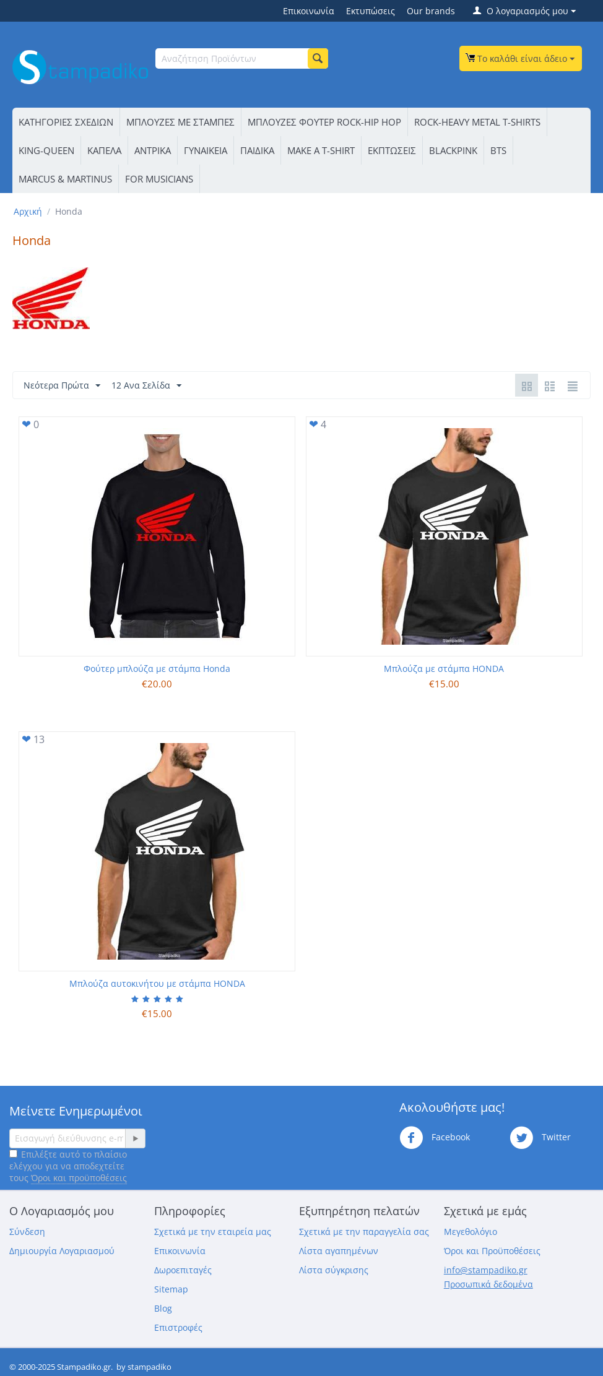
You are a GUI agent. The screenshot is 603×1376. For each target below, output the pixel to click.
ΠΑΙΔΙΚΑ (257, 150)
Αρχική (28, 211)
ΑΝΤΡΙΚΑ (152, 150)
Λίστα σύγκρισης (333, 1270)
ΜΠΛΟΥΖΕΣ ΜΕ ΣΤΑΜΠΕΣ (180, 122)
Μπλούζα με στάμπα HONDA (444, 668)
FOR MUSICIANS (159, 179)
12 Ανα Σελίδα (146, 385)
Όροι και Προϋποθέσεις (492, 1251)
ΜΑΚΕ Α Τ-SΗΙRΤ (321, 150)
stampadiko (149, 1366)
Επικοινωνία (308, 11)
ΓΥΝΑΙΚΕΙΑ (205, 150)
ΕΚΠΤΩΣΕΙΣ (392, 150)
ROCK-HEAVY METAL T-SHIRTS (477, 122)
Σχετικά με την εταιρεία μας (212, 1231)
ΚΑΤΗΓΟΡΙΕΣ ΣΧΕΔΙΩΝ (66, 122)
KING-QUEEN (46, 150)
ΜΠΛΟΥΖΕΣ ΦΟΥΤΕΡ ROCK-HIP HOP (324, 122)
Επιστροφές (178, 1327)
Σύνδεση (27, 1231)
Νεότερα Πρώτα (62, 385)
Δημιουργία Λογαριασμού (62, 1251)
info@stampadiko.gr (485, 1270)
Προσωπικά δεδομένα (488, 1284)
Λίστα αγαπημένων (338, 1251)
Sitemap (171, 1289)
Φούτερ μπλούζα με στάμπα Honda (157, 668)
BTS (498, 150)
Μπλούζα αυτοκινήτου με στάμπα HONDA (157, 983)
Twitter (540, 1138)
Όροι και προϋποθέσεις (79, 1178)
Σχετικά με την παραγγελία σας (364, 1231)
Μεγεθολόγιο (470, 1231)
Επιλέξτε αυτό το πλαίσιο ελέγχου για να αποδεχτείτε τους (68, 1166)
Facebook (434, 1138)
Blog (163, 1308)
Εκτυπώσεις (370, 11)
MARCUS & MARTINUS (65, 179)
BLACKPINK (453, 150)
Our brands (431, 11)
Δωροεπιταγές (183, 1270)
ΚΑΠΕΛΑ (104, 150)
